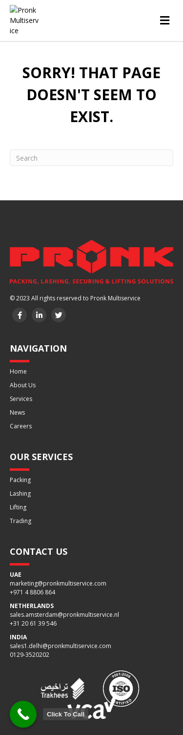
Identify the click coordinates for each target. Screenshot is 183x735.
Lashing (20, 492)
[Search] (91, 156)
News (17, 411)
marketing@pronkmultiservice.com (58, 582)
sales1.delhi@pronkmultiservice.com (60, 644)
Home (18, 370)
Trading (20, 519)
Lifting (18, 506)
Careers (21, 424)
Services (21, 397)
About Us (23, 383)
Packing (20, 478)
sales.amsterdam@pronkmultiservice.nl (64, 613)
